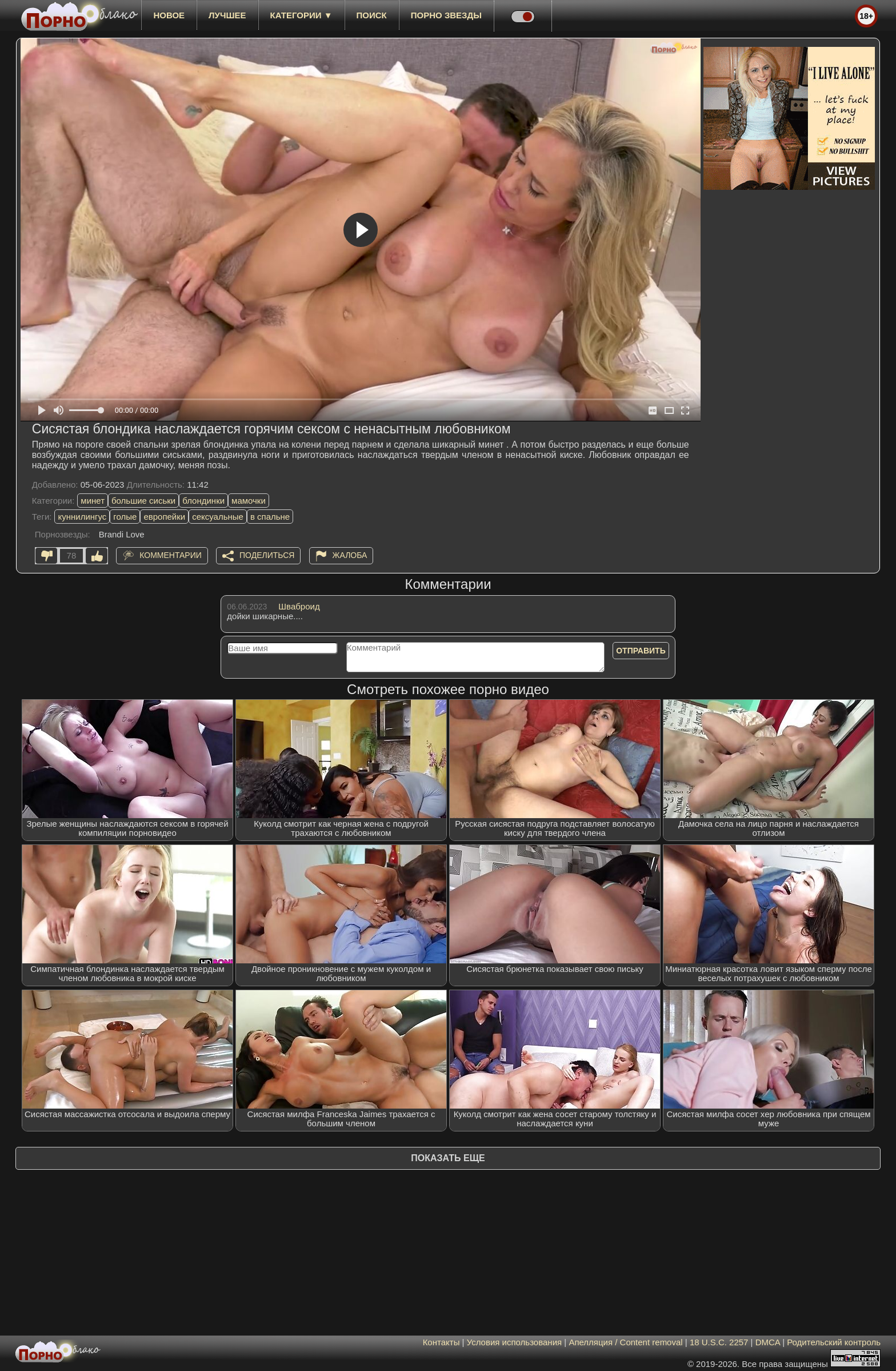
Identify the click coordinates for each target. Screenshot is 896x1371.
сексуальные (217, 516)
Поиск (372, 15)
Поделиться (266, 555)
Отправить (641, 650)
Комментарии (170, 555)
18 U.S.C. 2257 (719, 1342)
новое (169, 15)
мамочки (248, 500)
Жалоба (350, 555)
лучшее (227, 15)
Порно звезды (446, 15)
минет (93, 500)
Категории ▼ (301, 15)
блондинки (203, 500)
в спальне (270, 516)
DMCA (767, 1342)
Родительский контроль (834, 1342)
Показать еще (448, 1158)
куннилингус (82, 516)
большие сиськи (143, 500)
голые (125, 516)
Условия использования (514, 1342)
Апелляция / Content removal (625, 1342)
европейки (164, 516)
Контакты (441, 1342)
